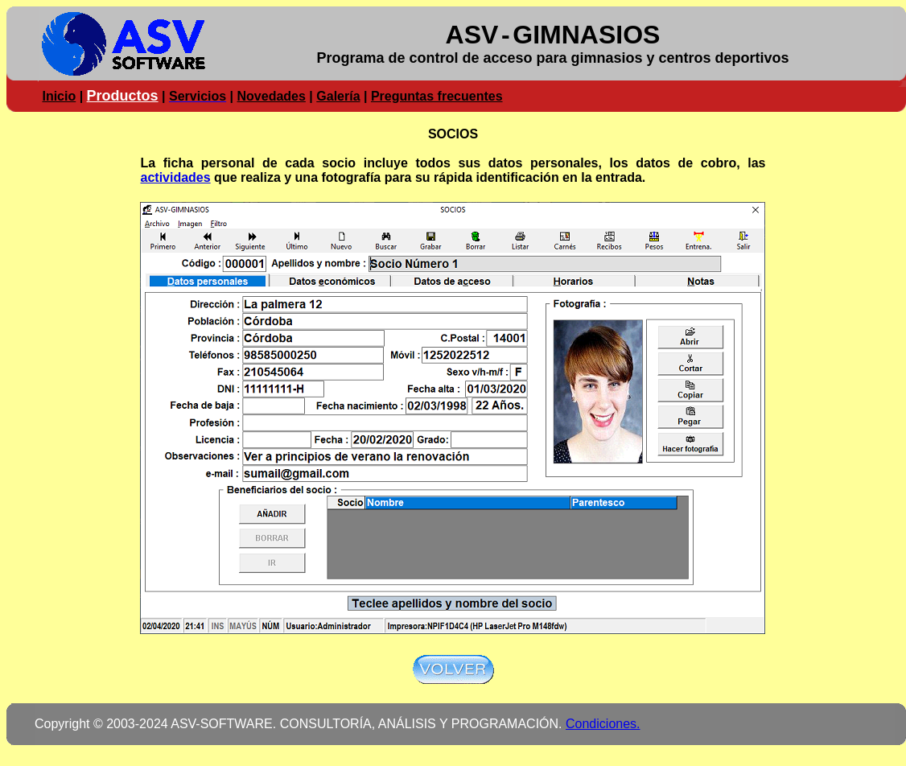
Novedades (271, 96)
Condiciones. (603, 724)
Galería (338, 96)
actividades (176, 177)
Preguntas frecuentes (437, 96)
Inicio (59, 96)
